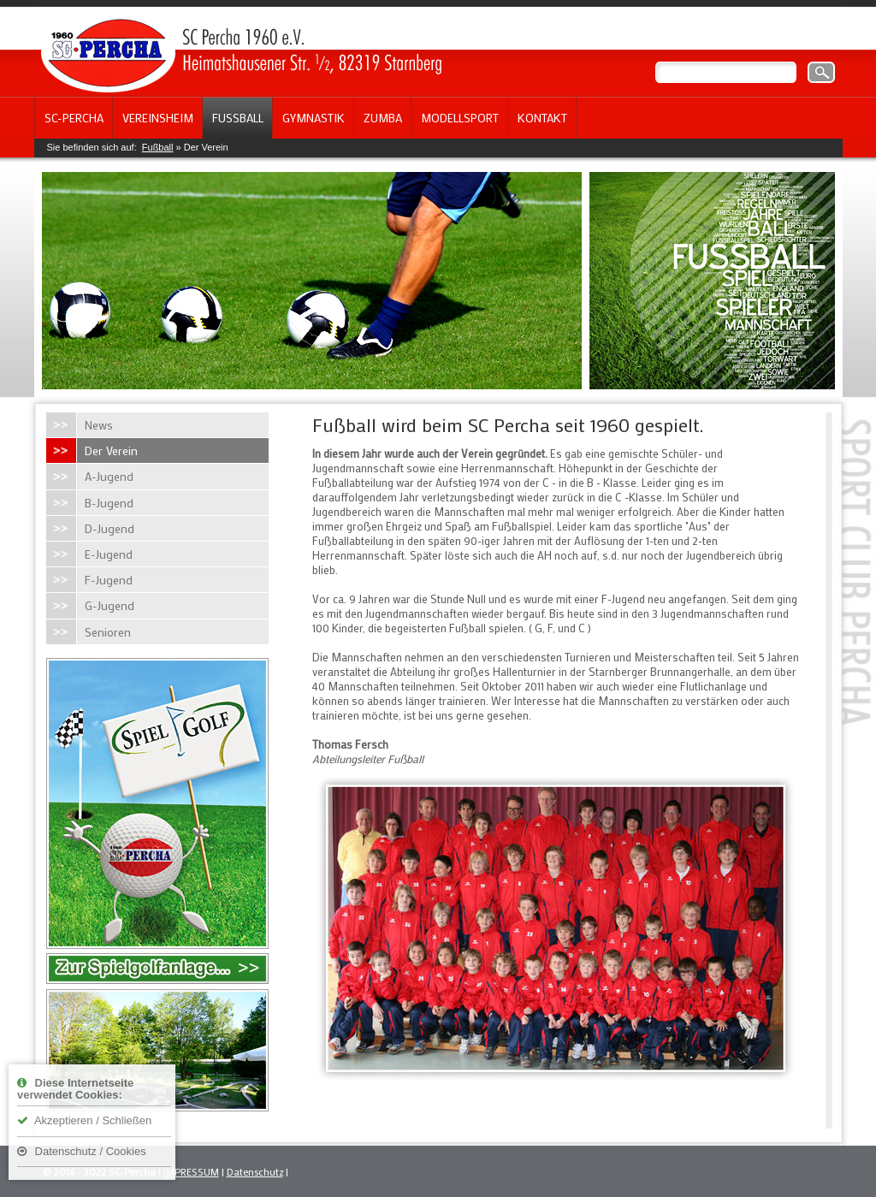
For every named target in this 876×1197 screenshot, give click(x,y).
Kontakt (542, 118)
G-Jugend (109, 605)
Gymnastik (313, 118)
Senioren (108, 632)
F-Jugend (109, 580)
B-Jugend (109, 503)
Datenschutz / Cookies (81, 1151)
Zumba (383, 118)
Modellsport (460, 118)
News (99, 425)
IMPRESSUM (191, 1171)
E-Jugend (109, 554)
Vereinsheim (157, 118)
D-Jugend (109, 528)
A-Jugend (109, 476)
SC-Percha (74, 118)
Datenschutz (255, 1171)
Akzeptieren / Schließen (84, 1120)
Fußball (237, 118)
